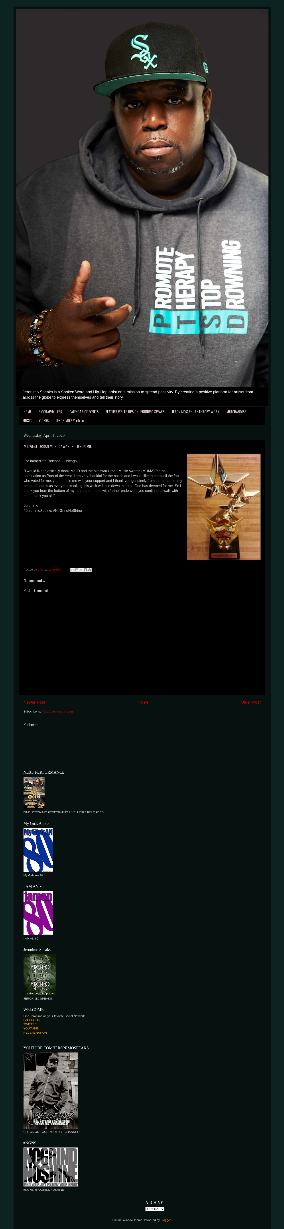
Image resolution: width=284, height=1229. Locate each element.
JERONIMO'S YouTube (70, 420)
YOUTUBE (31, 1028)
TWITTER (30, 1024)
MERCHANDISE (236, 411)
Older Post (250, 702)
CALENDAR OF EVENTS (84, 411)
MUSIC (27, 420)
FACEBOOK (32, 1020)
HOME (27, 411)
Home (142, 702)
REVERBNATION (35, 1032)
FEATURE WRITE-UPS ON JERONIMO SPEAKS (135, 411)
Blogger (166, 1220)
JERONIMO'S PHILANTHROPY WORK (195, 411)
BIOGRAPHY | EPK (50, 411)
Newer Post (34, 702)
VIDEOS (44, 420)
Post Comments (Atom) (57, 711)
